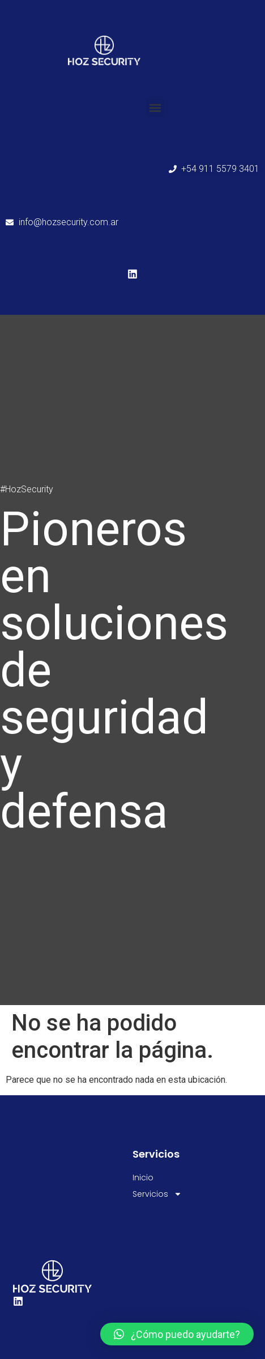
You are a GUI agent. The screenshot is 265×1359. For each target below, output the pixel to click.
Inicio (142, 1177)
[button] (155, 107)
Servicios (157, 1194)
